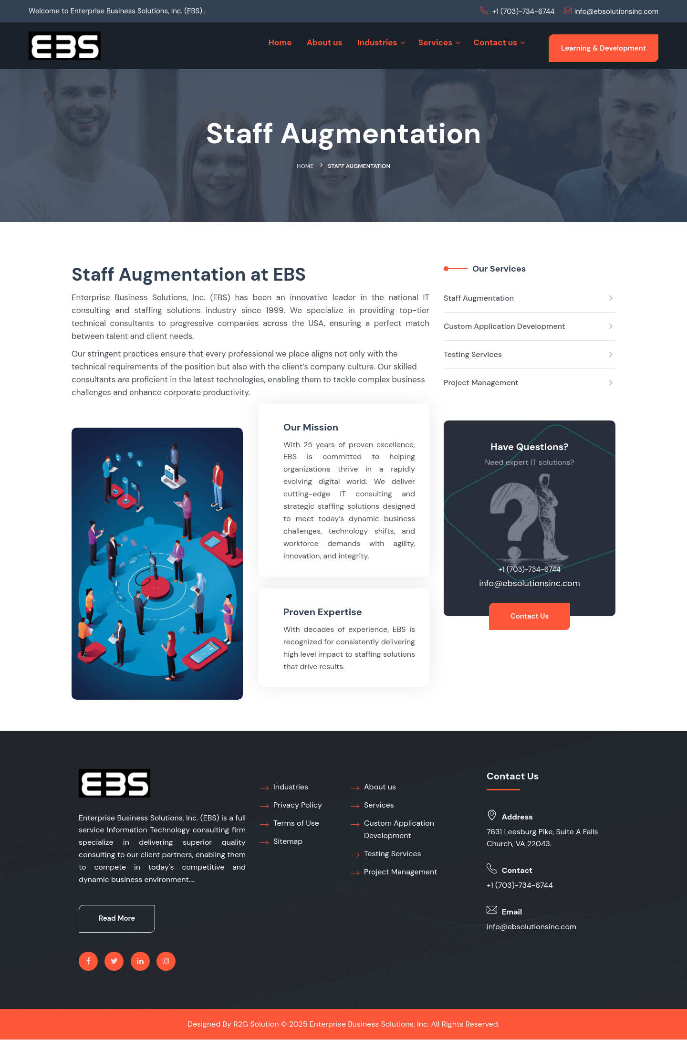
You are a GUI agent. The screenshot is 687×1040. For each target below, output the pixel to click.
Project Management (481, 383)
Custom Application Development (504, 326)
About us (373, 787)
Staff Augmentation (479, 298)
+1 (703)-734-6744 (523, 11)
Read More (117, 919)
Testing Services (473, 354)
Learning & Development (603, 48)
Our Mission (310, 427)
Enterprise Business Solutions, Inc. (369, 1024)
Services (372, 805)
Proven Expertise (322, 612)
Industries (284, 787)
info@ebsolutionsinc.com (616, 11)
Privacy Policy (291, 805)
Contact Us (529, 616)
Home (305, 166)
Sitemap (281, 842)
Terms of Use (289, 824)
